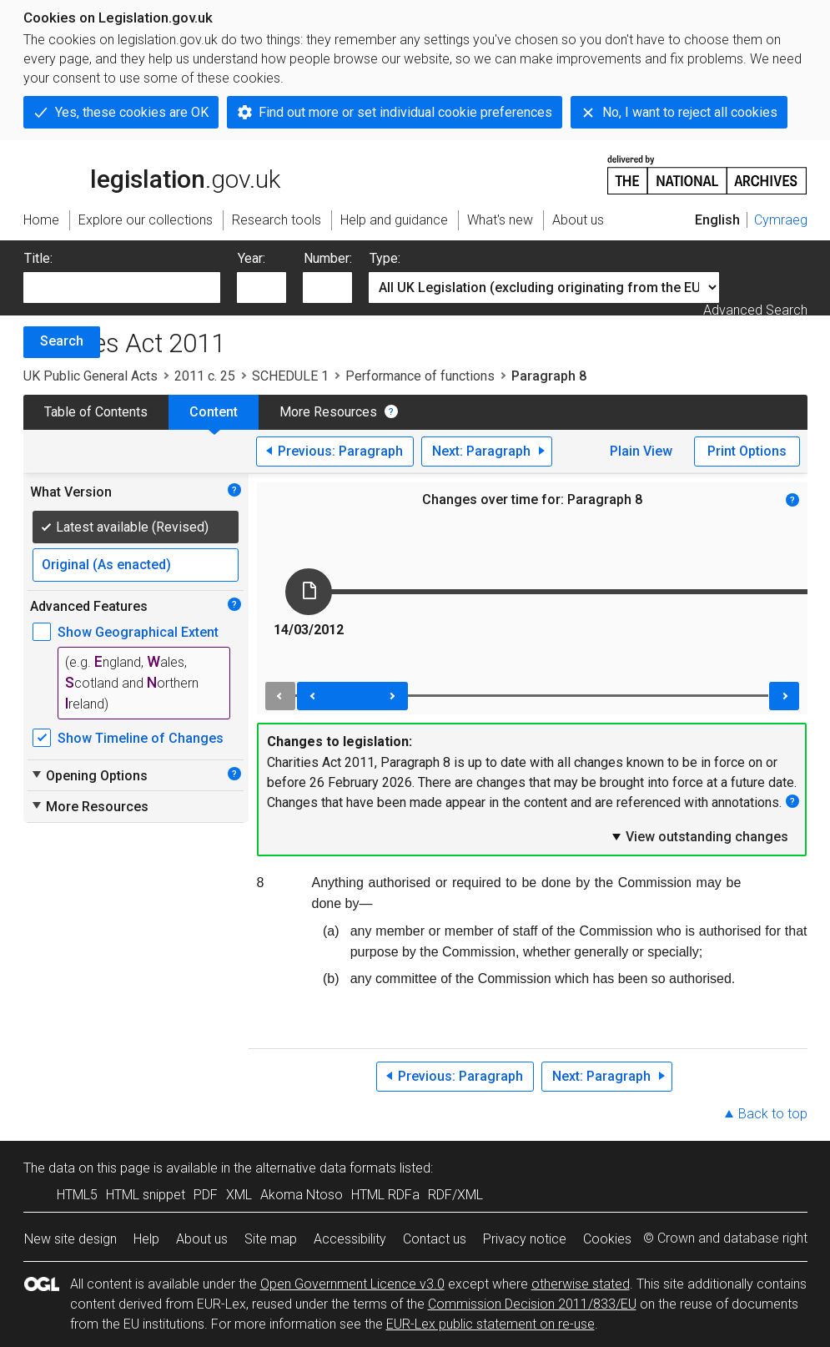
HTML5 (77, 1195)
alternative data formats (325, 1168)
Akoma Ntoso (301, 1195)
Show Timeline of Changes (141, 738)
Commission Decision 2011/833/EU (532, 1304)
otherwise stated (580, 1284)
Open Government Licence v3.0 (352, 1284)
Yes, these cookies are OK (132, 112)
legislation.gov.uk (151, 173)
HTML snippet (145, 1195)
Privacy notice (524, 1239)
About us (202, 1239)
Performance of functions (420, 376)
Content (213, 412)
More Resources (328, 412)
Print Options (747, 451)
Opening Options (89, 775)
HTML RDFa (385, 1195)
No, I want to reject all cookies (689, 112)
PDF (206, 1195)
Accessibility (350, 1239)
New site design (70, 1239)
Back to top (772, 1114)
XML (239, 1195)
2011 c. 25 (204, 376)
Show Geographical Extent (138, 632)
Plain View (641, 451)
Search (61, 341)
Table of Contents (96, 412)
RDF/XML (455, 1195)
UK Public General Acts (90, 376)
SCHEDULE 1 (290, 376)
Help (146, 1239)
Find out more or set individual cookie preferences (405, 112)
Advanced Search (755, 310)
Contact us (434, 1239)
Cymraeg (780, 220)
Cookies (607, 1239)
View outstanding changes (699, 836)
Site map (270, 1239)
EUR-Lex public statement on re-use (490, 1324)
